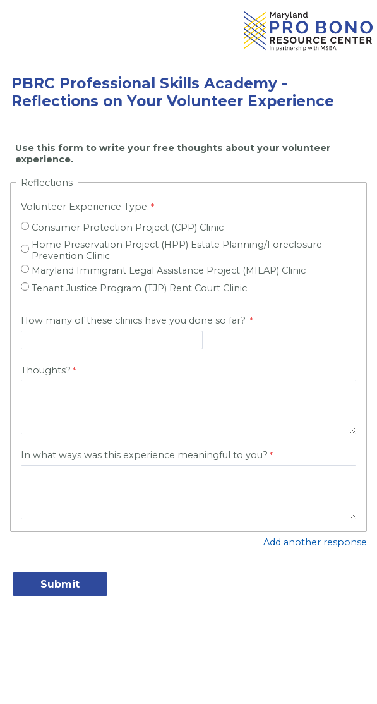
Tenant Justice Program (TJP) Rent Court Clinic (139, 288)
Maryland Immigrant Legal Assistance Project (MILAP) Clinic (169, 270)
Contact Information (189, 648)
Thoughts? (46, 370)
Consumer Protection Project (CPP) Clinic (128, 227)
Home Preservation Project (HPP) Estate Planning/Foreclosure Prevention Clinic (177, 250)
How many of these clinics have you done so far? (134, 320)
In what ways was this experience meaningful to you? (144, 455)
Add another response (315, 542)
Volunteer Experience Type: (85, 206)
